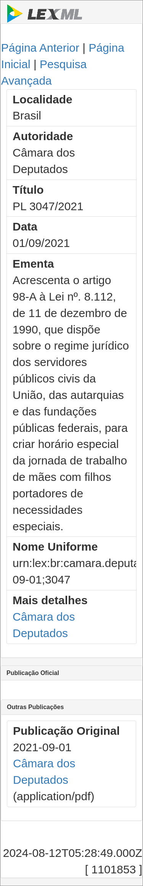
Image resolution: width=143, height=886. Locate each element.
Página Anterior (40, 47)
